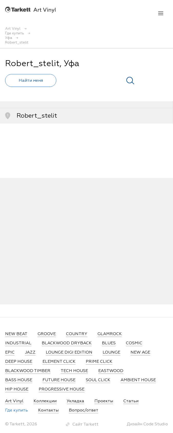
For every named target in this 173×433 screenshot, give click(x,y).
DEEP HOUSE (18, 362)
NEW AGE (140, 352)
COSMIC (134, 343)
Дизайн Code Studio (147, 424)
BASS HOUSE (18, 380)
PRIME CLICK (99, 362)
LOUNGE (111, 352)
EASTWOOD (110, 371)
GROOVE (47, 334)
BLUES (109, 343)
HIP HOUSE (16, 389)
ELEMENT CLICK (58, 362)
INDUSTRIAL (18, 343)
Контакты (48, 410)
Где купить (16, 410)
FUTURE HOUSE (58, 380)
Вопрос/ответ (83, 410)
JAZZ (30, 352)
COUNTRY (76, 334)
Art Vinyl (30, 9)
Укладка (75, 401)
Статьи (130, 401)
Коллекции (45, 401)
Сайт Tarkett (85, 424)
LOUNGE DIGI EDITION (69, 352)
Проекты (103, 401)
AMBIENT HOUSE (138, 380)
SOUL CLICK (98, 380)
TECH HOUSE (74, 371)
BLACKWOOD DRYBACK (67, 343)
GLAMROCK (110, 334)
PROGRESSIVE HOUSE (61, 389)
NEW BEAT (16, 334)
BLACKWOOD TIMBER (27, 371)
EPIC (10, 352)
